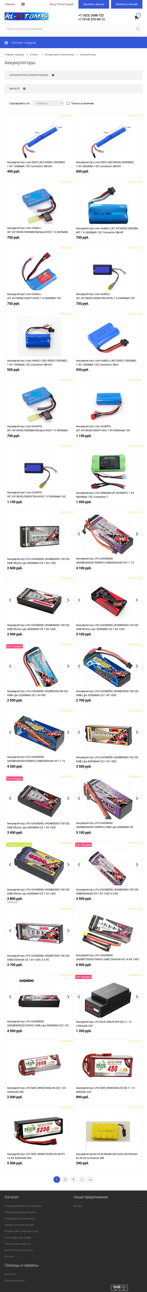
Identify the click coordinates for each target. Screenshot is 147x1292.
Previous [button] (79, 534)
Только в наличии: (82, 103)
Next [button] (137, 534)
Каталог (34, 54)
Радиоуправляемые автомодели (23, 1205)
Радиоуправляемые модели (20, 1212)
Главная (10, 4)
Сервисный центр (14, 1280)
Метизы (9, 1256)
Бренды (78, 1205)
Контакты (10, 1274)
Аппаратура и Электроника (59, 54)
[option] (39, 140)
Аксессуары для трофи (18, 1237)
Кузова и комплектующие (19, 1224)
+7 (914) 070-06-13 (91, 19)
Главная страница (14, 54)
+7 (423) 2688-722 (91, 15)
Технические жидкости (18, 1243)
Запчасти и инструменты (19, 1250)
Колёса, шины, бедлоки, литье (22, 1231)
